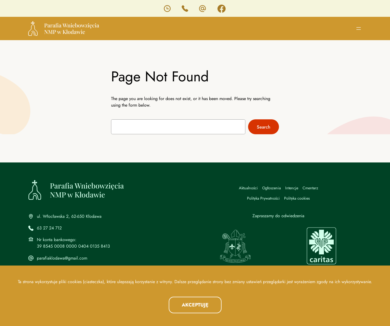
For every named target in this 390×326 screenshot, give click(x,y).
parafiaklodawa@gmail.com (62, 258)
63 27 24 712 (49, 228)
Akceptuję (195, 304)
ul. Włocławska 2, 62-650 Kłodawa (69, 216)
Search (263, 127)
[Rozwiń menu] (358, 28)
